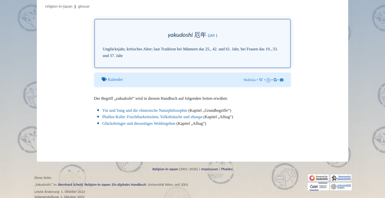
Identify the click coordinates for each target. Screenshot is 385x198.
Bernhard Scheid (70, 184)
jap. (212, 35)
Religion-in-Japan (58, 6)
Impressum (209, 169)
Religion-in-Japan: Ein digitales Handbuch (115, 184)
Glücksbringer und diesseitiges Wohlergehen (139, 123)
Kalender (115, 79)
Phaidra (227, 169)
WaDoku (250, 80)
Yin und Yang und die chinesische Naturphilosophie (144, 110)
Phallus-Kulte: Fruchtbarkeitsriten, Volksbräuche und (152, 116)
